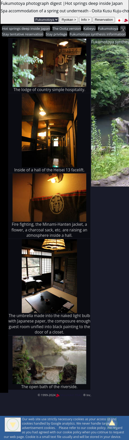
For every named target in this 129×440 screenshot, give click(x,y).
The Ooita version (66, 28)
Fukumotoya (108, 28)
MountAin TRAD (69, 395)
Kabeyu (89, 28)
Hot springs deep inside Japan (26, 28)
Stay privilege (56, 34)
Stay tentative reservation (22, 34)
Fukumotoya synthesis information (97, 34)
